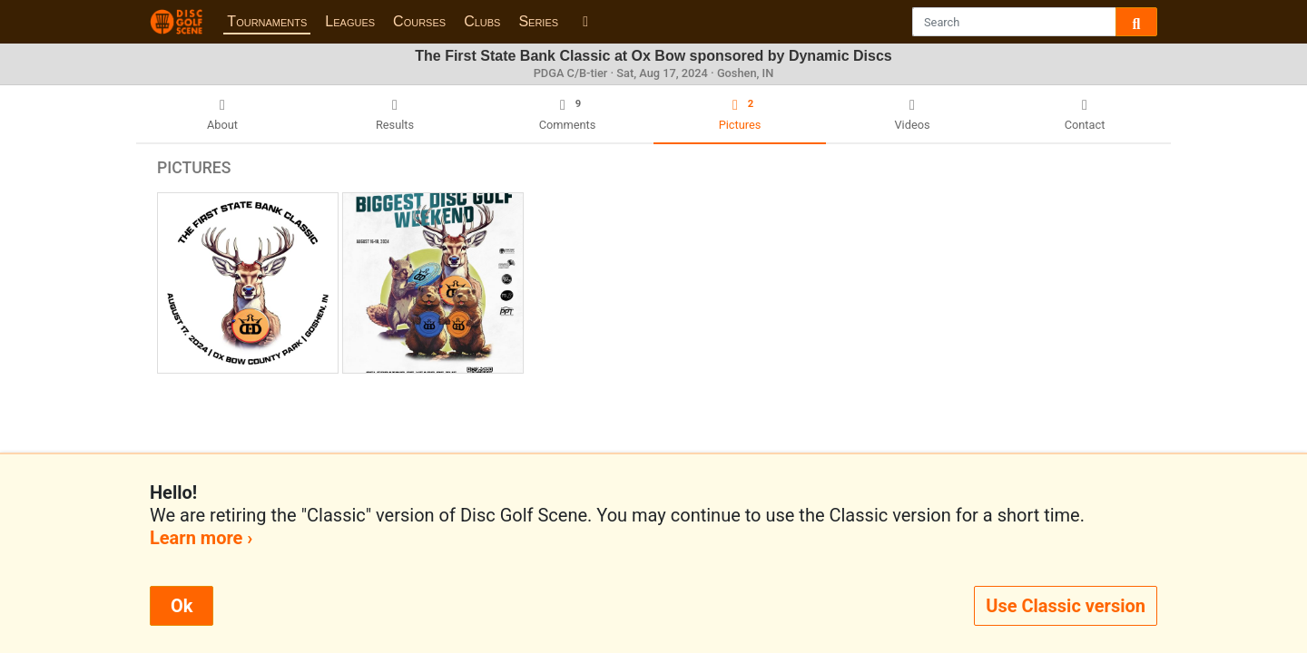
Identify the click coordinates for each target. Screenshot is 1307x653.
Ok (181, 606)
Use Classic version (1065, 606)
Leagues (350, 21)
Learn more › (201, 538)
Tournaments (267, 21)
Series (538, 21)
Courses (419, 21)
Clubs (482, 21)
